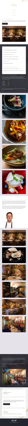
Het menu (14, 9)
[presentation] (14, 343)
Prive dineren (14, 12)
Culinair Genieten (8, 19)
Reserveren (14, 15)
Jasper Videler (6, 199)
